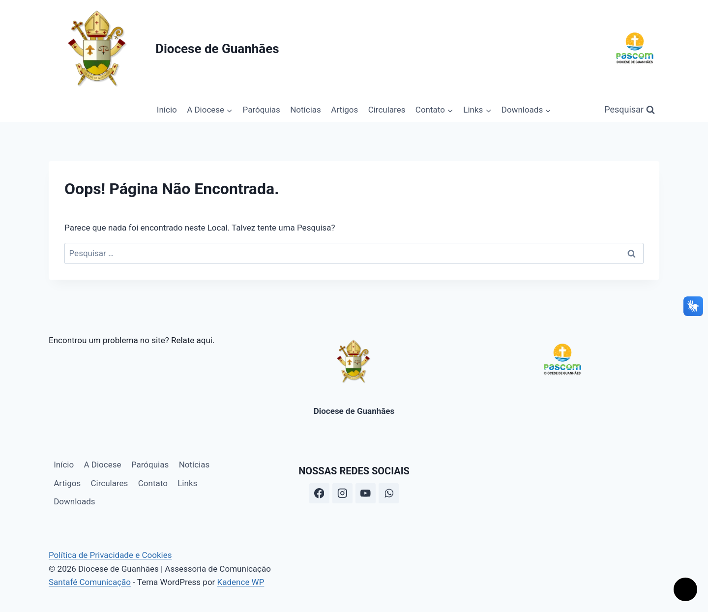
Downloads (74, 501)
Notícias (305, 110)
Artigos (344, 110)
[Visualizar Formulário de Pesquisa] (629, 109)
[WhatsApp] (389, 493)
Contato (153, 483)
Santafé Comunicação (90, 582)
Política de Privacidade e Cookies (110, 555)
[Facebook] (319, 493)
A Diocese (102, 464)
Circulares (387, 110)
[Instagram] (342, 493)
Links (187, 483)
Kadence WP (241, 582)
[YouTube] (365, 493)
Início (167, 110)
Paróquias (261, 110)
